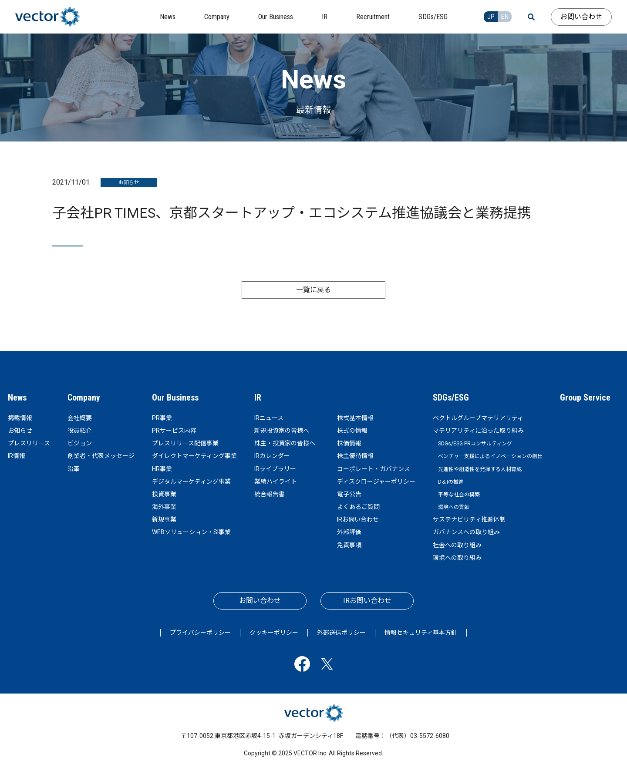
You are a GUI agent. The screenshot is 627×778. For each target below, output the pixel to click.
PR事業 (162, 417)
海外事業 (164, 506)
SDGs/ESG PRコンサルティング (475, 444)
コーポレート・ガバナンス (373, 468)
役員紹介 (79, 430)
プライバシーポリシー (200, 632)
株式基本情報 (355, 417)
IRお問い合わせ (358, 519)
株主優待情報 (355, 455)
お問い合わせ (581, 17)
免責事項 (349, 545)
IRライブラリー (275, 468)
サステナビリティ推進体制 (469, 519)
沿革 (73, 468)
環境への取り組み (457, 557)
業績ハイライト (275, 481)
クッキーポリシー (273, 632)
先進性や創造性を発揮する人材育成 (480, 469)
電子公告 (349, 494)
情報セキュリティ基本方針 (420, 632)
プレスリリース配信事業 (185, 443)
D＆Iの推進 (451, 482)
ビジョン (79, 443)
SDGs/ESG (451, 397)
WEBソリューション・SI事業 (191, 532)
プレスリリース (29, 443)
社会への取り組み (457, 545)
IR (257, 397)
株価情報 (349, 443)
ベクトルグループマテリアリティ (478, 417)
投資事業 (164, 494)
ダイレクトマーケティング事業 (194, 455)
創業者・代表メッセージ (101, 455)
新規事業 (164, 519)
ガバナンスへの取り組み (466, 532)
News (17, 397)
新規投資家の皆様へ (281, 430)
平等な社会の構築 (459, 495)
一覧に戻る (313, 290)
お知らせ (20, 430)
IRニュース (268, 417)
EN (505, 16)
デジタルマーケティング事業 (191, 481)
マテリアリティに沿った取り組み (478, 430)
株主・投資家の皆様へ (284, 443)
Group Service (585, 397)
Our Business (175, 397)
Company (83, 397)
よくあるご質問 (358, 506)
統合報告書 (269, 494)
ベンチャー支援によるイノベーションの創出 (490, 456)
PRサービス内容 (174, 430)
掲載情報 (20, 417)
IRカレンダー (272, 455)
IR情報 (16, 455)
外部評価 (349, 532)
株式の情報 (352, 430)
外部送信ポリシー (341, 632)
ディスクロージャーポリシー (376, 481)
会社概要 (79, 417)
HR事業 (162, 468)
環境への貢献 (453, 507)
